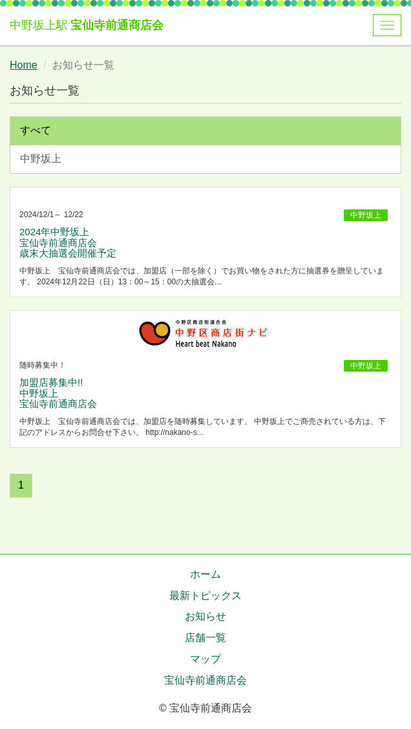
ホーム (205, 574)
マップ (205, 658)
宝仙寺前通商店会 (116, 25)
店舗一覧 (205, 637)
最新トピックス (205, 595)
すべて (35, 130)
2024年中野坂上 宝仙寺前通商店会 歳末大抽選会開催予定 (67, 242)
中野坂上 (40, 158)
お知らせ (205, 616)
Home (23, 64)
